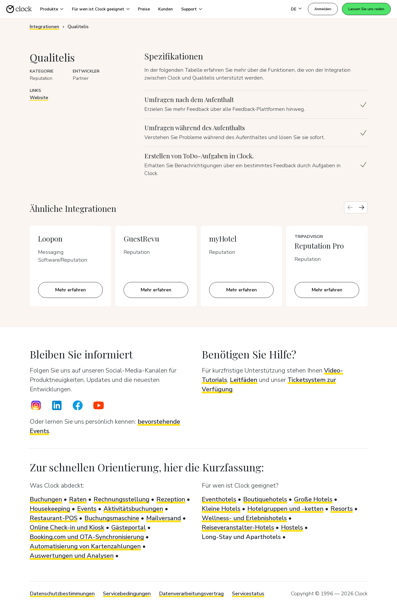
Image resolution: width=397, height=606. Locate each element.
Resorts (342, 509)
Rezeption (170, 499)
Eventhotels (219, 499)
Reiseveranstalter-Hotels (238, 527)
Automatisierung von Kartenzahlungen (85, 546)
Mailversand (163, 518)
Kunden (165, 9)
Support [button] (189, 9)
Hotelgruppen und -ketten (285, 509)
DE (293, 9)
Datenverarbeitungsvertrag (191, 593)
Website (39, 97)
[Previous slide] (350, 207)
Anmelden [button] (322, 9)
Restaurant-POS (53, 518)
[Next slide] (361, 207)
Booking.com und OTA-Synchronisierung (87, 537)
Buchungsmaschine (111, 518)
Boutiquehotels (265, 499)
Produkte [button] (49, 9)
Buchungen (46, 499)
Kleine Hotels (221, 509)
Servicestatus (248, 593)
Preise (144, 9)
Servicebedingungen (127, 593)
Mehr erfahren (70, 290)
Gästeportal (128, 527)
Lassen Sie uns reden (366, 9)
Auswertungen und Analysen (72, 555)
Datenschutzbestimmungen (62, 593)
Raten (78, 499)
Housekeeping (50, 509)
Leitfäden (243, 380)
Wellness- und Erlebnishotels (244, 518)
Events (86, 509)
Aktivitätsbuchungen (133, 509)
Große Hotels (313, 499)
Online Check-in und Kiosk (67, 527)
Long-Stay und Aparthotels (241, 537)
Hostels (292, 527)
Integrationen (44, 26)
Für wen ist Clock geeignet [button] (98, 9)
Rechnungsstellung (121, 499)
